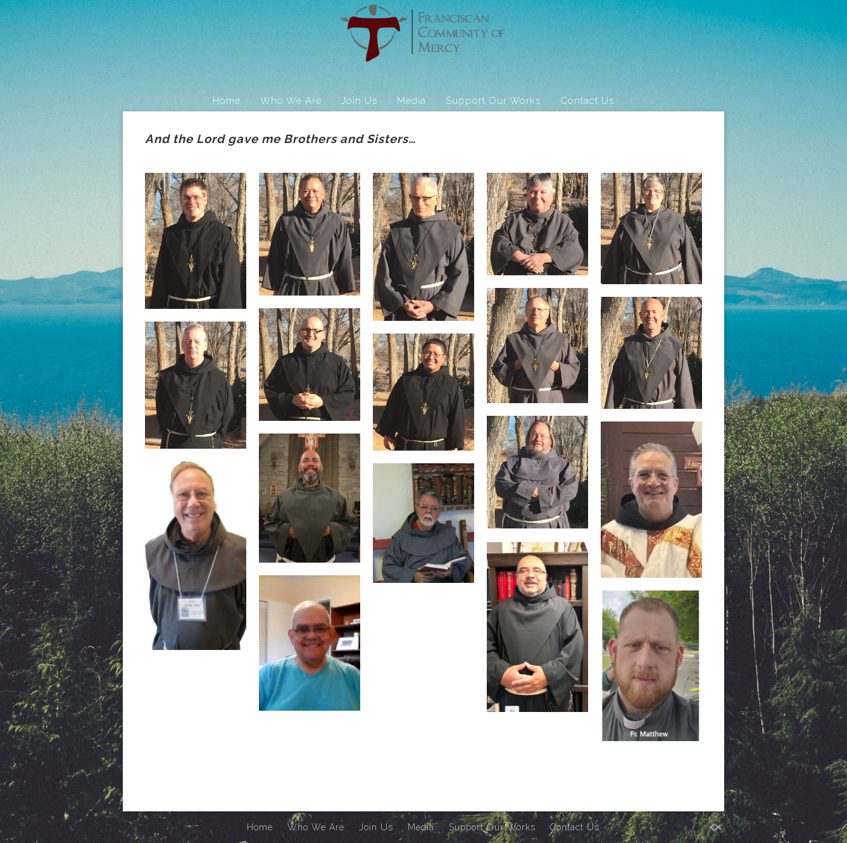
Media (411, 100)
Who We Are (291, 100)
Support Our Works (493, 100)
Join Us (359, 100)
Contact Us (587, 100)
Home (227, 100)
